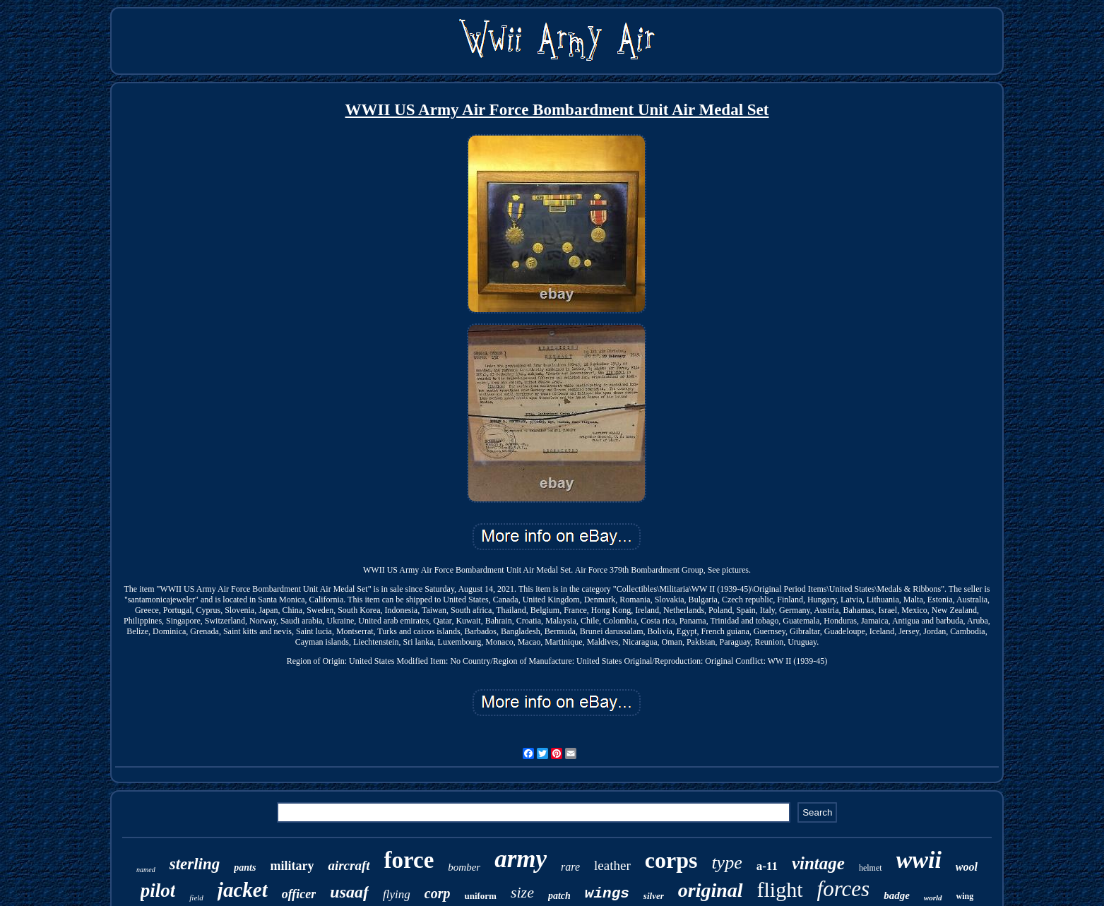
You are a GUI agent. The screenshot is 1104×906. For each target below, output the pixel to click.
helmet (870, 868)
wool (967, 867)
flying (396, 894)
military (292, 866)
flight (780, 889)
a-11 (767, 866)
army (520, 859)
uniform (480, 895)
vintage (818, 863)
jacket (243, 889)
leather (612, 865)
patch (559, 895)
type (726, 862)
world (933, 897)
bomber (464, 867)
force (409, 860)
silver (653, 895)
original (710, 890)
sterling (195, 864)
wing (965, 896)
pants (245, 867)
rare (570, 867)
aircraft (348, 865)
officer (299, 894)
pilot (158, 890)
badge (897, 895)
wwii (919, 860)
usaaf (349, 892)
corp (438, 893)
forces (843, 888)
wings (607, 894)
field (196, 897)
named (145, 870)
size (522, 892)
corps (671, 860)
